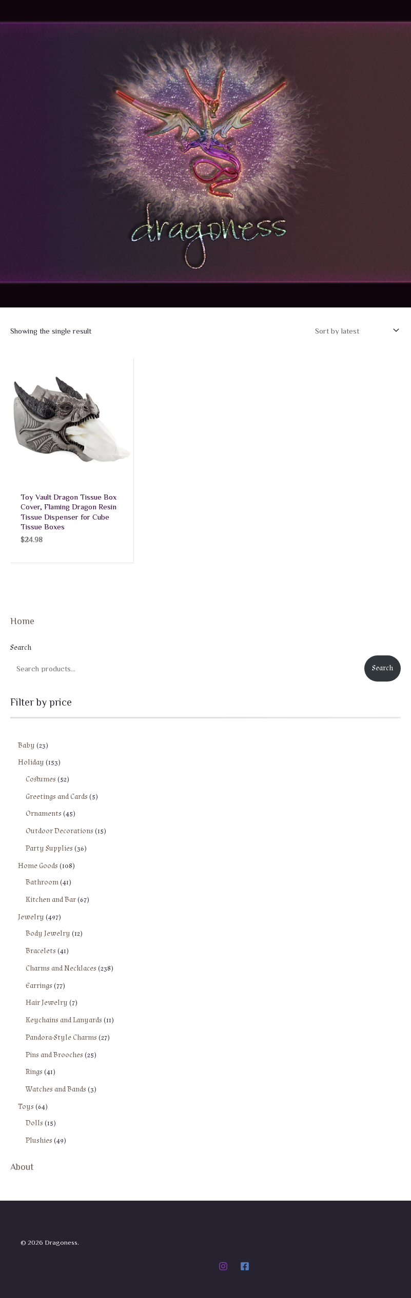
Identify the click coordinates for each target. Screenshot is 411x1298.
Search (20, 648)
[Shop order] (356, 331)
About (22, 1166)
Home (22, 621)
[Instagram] (223, 1266)
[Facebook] (244, 1266)
